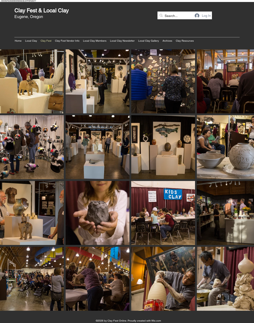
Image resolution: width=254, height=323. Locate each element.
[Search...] (184, 16)
